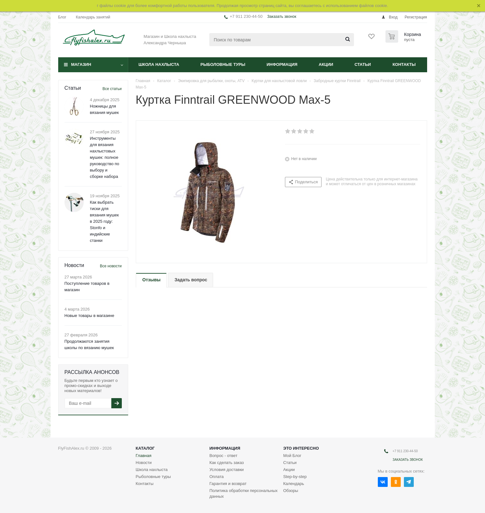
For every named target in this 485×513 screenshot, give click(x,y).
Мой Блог (292, 455)
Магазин (81, 64)
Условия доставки (226, 469)
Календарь (293, 483)
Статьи (363, 64)
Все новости (110, 266)
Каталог (145, 448)
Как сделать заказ (226, 462)
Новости (144, 462)
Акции (326, 64)
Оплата (216, 476)
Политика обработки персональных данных (243, 493)
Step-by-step (295, 476)
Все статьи (111, 89)
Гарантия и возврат (227, 483)
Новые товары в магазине (89, 315)
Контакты (404, 64)
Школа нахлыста (159, 64)
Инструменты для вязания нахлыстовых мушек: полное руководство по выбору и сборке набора (104, 157)
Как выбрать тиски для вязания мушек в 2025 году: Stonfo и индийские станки (104, 221)
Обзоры (290, 490)
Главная (143, 455)
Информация (282, 64)
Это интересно (301, 448)
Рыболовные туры (222, 64)
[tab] (151, 280)
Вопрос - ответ (223, 455)
